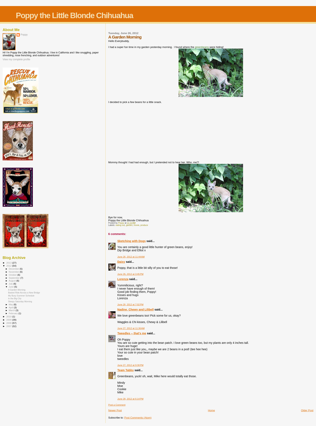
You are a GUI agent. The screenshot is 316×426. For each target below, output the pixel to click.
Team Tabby (125, 370)
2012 (9, 265)
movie (136, 225)
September (15, 278)
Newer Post (115, 410)
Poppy (24, 34)
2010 (9, 316)
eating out (120, 225)
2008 (9, 323)
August (13, 280)
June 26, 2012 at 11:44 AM (130, 257)
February (14, 313)
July (11, 284)
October (13, 275)
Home (211, 410)
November (14, 272)
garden (129, 225)
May (11, 304)
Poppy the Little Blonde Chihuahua (74, 15)
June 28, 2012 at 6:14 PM (130, 399)
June (11, 287)
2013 (9, 262)
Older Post (307, 410)
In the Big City (14, 298)
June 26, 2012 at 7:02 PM (130, 304)
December (14, 269)
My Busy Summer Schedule (21, 295)
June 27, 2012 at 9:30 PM (130, 365)
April (11, 307)
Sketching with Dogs (131, 241)
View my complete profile (16, 59)
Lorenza (122, 279)
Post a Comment (116, 405)
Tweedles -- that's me (131, 333)
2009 (9, 319)
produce (144, 225)
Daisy (121, 261)
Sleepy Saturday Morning (20, 301)
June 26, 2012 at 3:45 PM (130, 274)
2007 (9, 326)
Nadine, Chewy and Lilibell (135, 309)
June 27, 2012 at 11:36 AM (130, 328)
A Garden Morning (16, 290)
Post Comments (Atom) (138, 417)
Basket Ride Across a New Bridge (24, 292)
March (12, 310)
